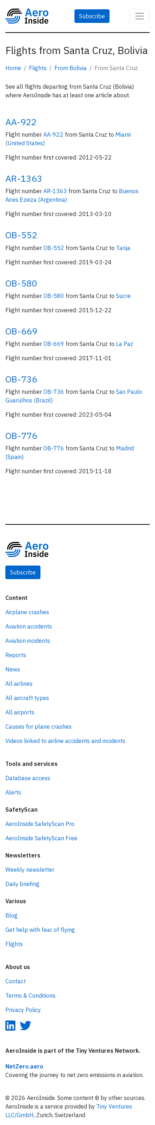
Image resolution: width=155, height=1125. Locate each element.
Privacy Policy (23, 1009)
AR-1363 (23, 178)
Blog (11, 915)
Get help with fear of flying (40, 929)
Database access (27, 778)
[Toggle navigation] (140, 16)
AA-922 (21, 122)
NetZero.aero (24, 1066)
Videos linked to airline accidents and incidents (65, 740)
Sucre (123, 295)
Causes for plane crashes (38, 726)
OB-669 (21, 331)
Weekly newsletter (29, 869)
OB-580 (21, 283)
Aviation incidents (27, 640)
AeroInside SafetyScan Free (41, 838)
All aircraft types (27, 697)
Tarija (123, 247)
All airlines (19, 683)
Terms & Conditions (30, 995)
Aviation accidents (28, 626)
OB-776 (21, 435)
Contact (15, 981)
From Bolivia (70, 68)
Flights (38, 68)
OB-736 (21, 379)
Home (13, 68)
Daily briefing (22, 883)
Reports (15, 655)
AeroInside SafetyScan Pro (39, 823)
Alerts (13, 792)
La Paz (124, 343)
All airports (19, 712)
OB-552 (21, 235)
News (12, 669)
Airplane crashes (27, 612)
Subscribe (92, 16)
